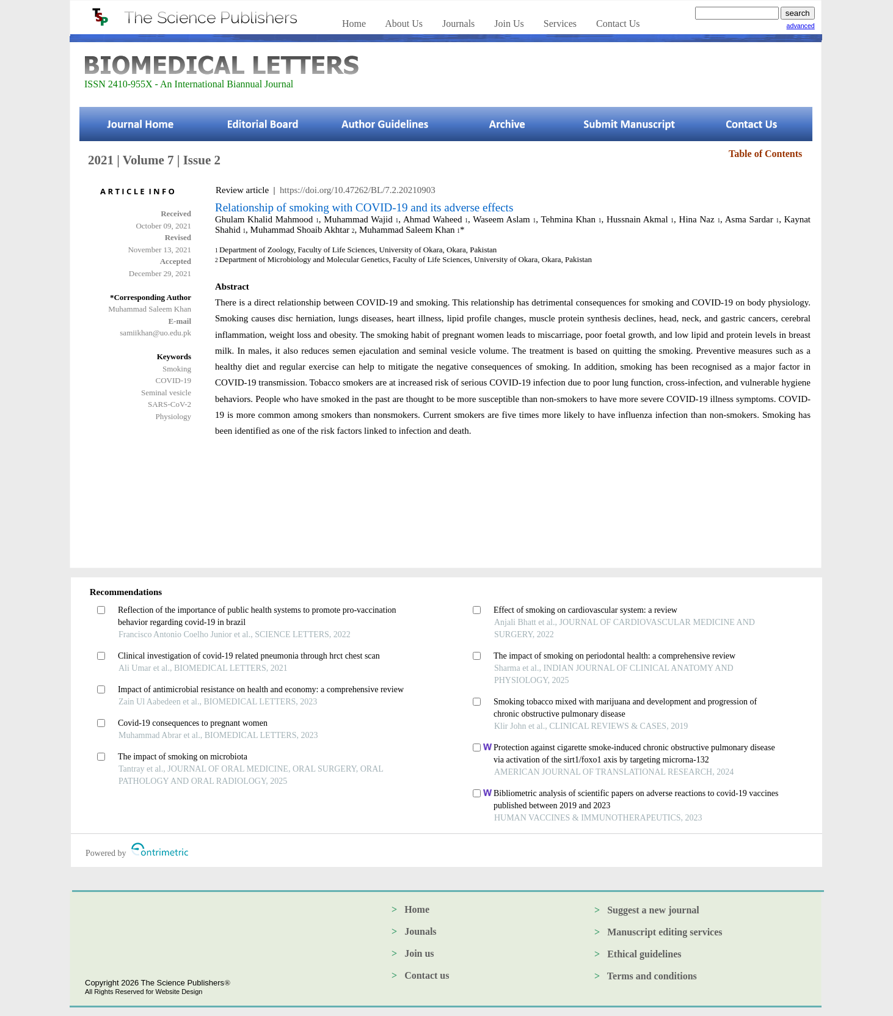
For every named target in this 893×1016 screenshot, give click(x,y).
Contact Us (618, 23)
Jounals (420, 931)
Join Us (508, 23)
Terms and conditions (652, 976)
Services (560, 23)
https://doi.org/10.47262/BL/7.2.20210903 (358, 190)
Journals (458, 23)
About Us (404, 23)
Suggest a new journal (653, 910)
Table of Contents (765, 153)
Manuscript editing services (664, 932)
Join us (419, 953)
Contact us (426, 975)
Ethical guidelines (644, 954)
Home (416, 909)
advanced (801, 25)
